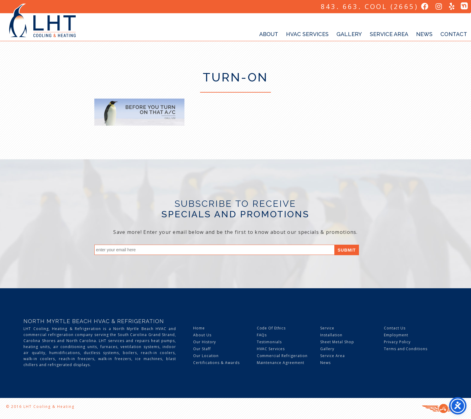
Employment (396, 335)
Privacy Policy (397, 341)
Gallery (349, 34)
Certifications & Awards (216, 362)
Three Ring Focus (443, 408)
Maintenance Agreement (280, 362)
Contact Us (395, 328)
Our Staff (202, 348)
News (424, 34)
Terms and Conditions (405, 348)
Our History (204, 341)
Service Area (389, 34)
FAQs (262, 335)
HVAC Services (307, 34)
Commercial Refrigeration (282, 355)
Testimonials (269, 341)
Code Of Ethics (271, 328)
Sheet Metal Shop (337, 341)
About (268, 34)
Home (199, 328)
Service (327, 328)
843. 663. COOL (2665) (369, 6)
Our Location (206, 355)
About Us (202, 335)
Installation (331, 335)
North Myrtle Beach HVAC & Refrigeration (93, 321)
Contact (453, 34)
